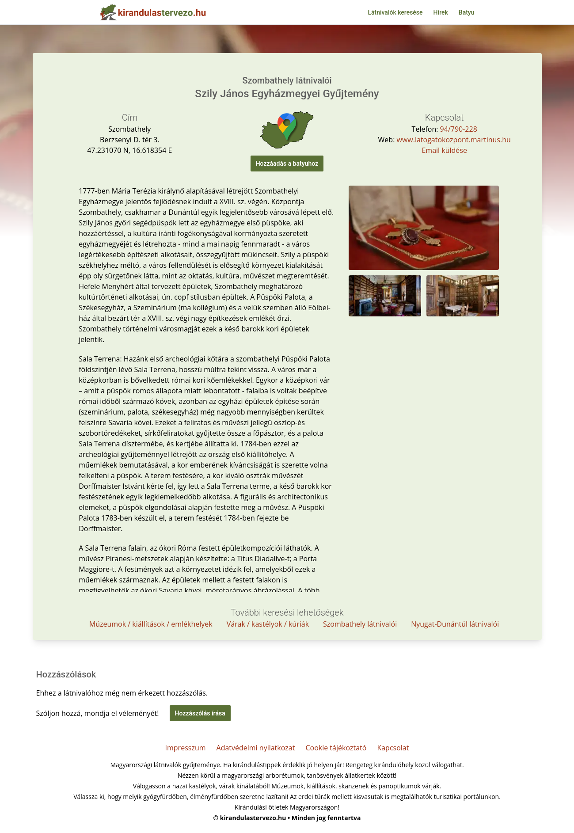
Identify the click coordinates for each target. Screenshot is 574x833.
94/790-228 (458, 129)
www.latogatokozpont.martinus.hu (454, 140)
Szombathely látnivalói (360, 624)
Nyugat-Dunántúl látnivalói (455, 624)
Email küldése (444, 150)
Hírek (440, 12)
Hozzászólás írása (200, 713)
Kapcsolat (393, 748)
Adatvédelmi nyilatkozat (256, 748)
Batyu (467, 12)
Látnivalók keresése (395, 12)
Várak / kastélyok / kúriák (268, 624)
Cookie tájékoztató (335, 748)
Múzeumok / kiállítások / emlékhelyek (151, 624)
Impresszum (185, 748)
